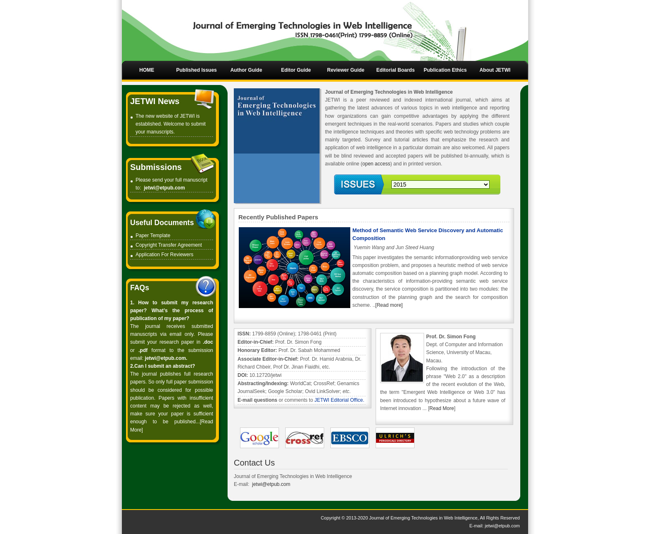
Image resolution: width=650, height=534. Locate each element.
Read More (441, 408)
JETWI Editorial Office (338, 400)
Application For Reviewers (164, 254)
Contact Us (254, 462)
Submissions (156, 167)
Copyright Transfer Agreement (169, 245)
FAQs (139, 288)
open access (376, 164)
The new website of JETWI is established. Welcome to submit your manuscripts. (171, 124)
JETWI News (154, 101)
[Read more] (389, 305)
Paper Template (153, 235)
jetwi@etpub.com (164, 188)
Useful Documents (162, 222)
